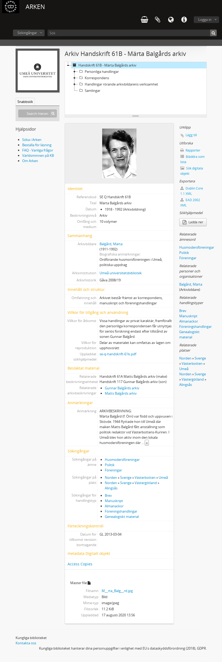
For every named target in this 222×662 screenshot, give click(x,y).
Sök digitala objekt (191, 171)
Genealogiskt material (122, 516)
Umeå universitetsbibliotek (121, 273)
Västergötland (146, 482)
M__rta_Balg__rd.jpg (117, 590)
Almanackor (114, 506)
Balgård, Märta (111, 244)
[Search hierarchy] (37, 113)
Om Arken (30, 160)
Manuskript (114, 500)
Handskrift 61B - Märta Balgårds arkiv (104, 65)
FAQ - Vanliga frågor (37, 150)
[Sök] (132, 33)
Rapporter (190, 150)
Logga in (204, 19)
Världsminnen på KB (38, 155)
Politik (110, 464)
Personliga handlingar (98, 71)
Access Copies (80, 563)
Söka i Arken (31, 139)
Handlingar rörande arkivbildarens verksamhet (118, 84)
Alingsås (111, 488)
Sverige (125, 477)
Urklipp (157, 19)
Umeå (163, 477)
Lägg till (191, 135)
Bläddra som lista (192, 159)
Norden (111, 477)
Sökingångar (27, 32)
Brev (108, 495)
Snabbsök (25, 101)
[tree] (135, 88)
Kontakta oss (26, 643)
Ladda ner (193, 222)
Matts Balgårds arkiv (121, 393)
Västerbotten (145, 477)
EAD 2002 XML (190, 202)
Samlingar (89, 90)
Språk (170, 19)
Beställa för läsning (36, 145)
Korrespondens (93, 78)
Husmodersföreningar (122, 459)
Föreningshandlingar (121, 511)
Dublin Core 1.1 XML (191, 191)
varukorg (144, 19)
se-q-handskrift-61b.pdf (118, 354)
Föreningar (113, 470)
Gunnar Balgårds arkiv (122, 388)
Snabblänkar (184, 19)
